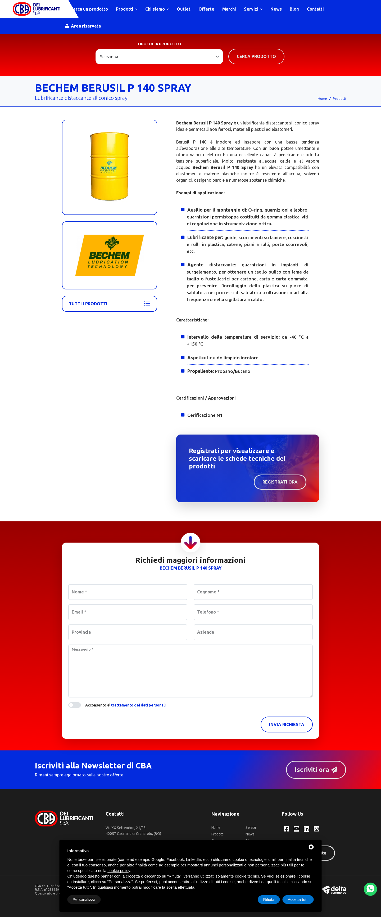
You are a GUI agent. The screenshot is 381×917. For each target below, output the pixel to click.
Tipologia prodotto (159, 44)
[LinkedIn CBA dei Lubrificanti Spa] (306, 829)
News (276, 9)
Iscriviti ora (316, 769)
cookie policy (118, 870)
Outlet (183, 9)
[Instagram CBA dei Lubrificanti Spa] (316, 829)
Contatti (315, 9)
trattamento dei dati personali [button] (138, 705)
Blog (294, 9)
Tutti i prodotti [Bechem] (109, 303)
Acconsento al (125, 705)
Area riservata (83, 26)
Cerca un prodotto (86, 9)
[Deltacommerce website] (334, 889)
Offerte (206, 9)
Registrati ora (280, 482)
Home (322, 98)
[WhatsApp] (370, 889)
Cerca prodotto (256, 56)
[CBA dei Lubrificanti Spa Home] (36, 9)
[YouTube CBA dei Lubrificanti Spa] (296, 829)
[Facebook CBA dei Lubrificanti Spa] (286, 829)
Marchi (229, 9)
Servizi (253, 9)
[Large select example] (159, 56)
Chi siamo (157, 9)
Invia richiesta (286, 724)
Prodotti (126, 9)
